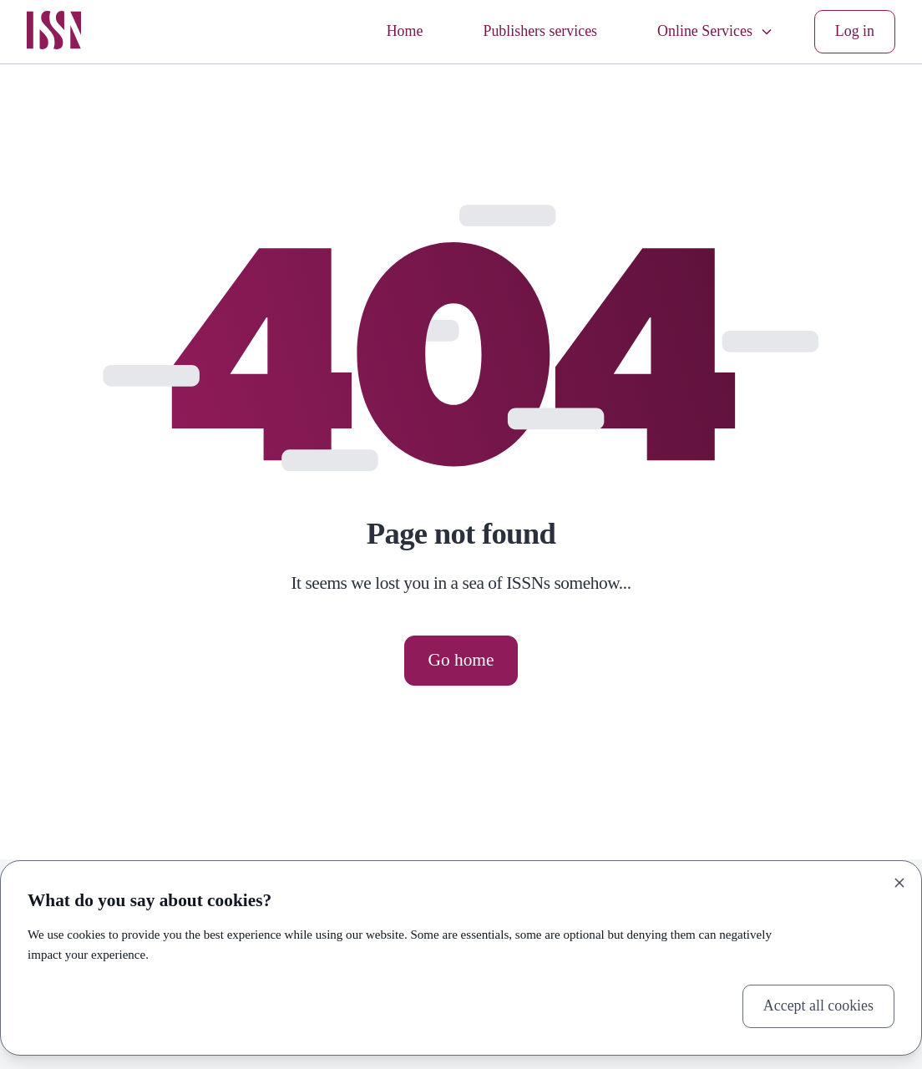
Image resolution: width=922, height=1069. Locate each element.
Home (405, 31)
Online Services (715, 31)
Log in (854, 31)
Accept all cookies (818, 1005)
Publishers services (540, 31)
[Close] (899, 883)
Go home (461, 660)
